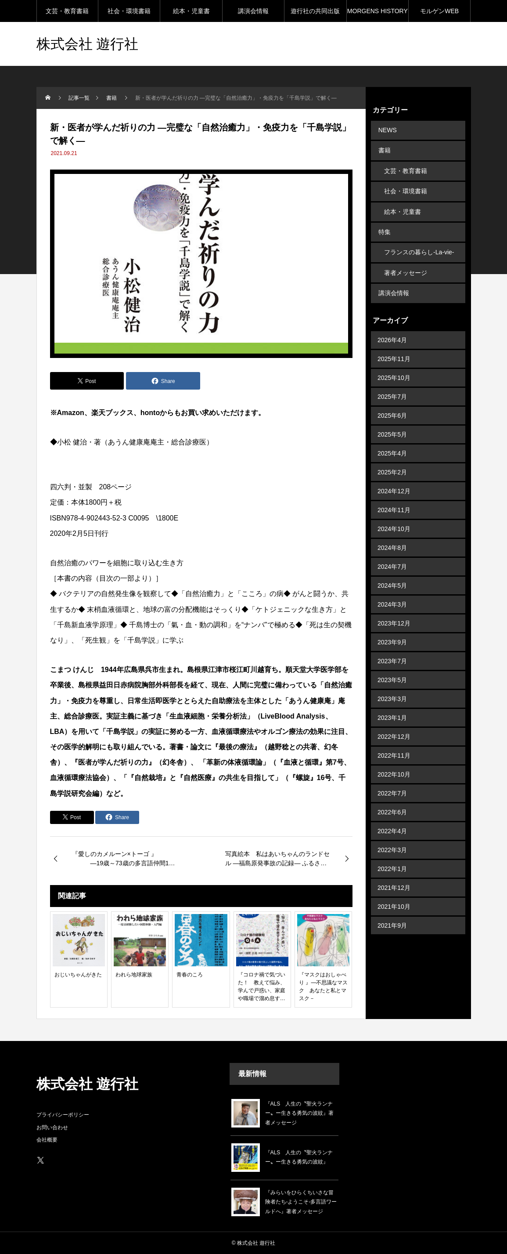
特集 (384, 224)
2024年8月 (392, 534)
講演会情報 (253, 10)
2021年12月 (394, 874)
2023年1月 (392, 704)
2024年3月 (392, 590)
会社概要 (47, 1140)
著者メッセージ (405, 261)
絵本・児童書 (191, 10)
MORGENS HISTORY (377, 10)
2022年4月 (392, 817)
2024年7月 (392, 553)
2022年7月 (392, 779)
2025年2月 (392, 458)
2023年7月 (392, 647)
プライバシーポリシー (62, 1115)
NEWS (387, 129)
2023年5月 (392, 666)
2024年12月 (394, 477)
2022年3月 (392, 836)
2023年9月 (392, 628)
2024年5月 (392, 571)
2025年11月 (394, 345)
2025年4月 (392, 439)
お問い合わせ (52, 1127)
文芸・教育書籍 (67, 10)
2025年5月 (392, 420)
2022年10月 (394, 760)
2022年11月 (394, 741)
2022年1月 (392, 855)
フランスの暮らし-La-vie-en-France (419, 245)
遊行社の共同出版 (315, 10)
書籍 (384, 148)
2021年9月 (392, 911)
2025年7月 (392, 383)
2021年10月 (394, 892)
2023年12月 (394, 609)
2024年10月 (394, 515)
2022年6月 (392, 798)
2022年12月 (394, 722)
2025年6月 (392, 401)
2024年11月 (394, 496)
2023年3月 (392, 685)
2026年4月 (392, 326)
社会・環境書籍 (129, 10)
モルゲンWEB (439, 10)
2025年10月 (394, 364)
